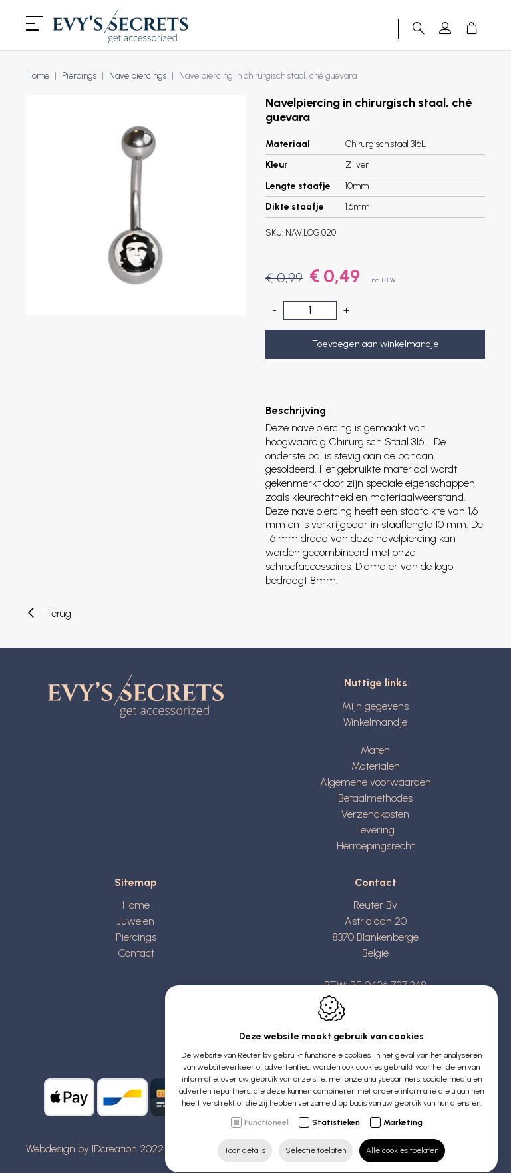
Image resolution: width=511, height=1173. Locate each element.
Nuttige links (375, 682)
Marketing (403, 1109)
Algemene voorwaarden (375, 782)
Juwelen (135, 921)
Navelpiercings (137, 75)
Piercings (79, 75)
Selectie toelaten (315, 1137)
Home (37, 75)
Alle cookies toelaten (402, 1137)
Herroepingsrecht (376, 845)
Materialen (375, 766)
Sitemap (135, 882)
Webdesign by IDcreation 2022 (95, 1148)
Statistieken (336, 1109)
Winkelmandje (375, 722)
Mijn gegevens (375, 706)
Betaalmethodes (375, 798)
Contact (136, 953)
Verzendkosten (375, 814)
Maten (375, 750)
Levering (375, 829)
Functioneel (266, 1109)
